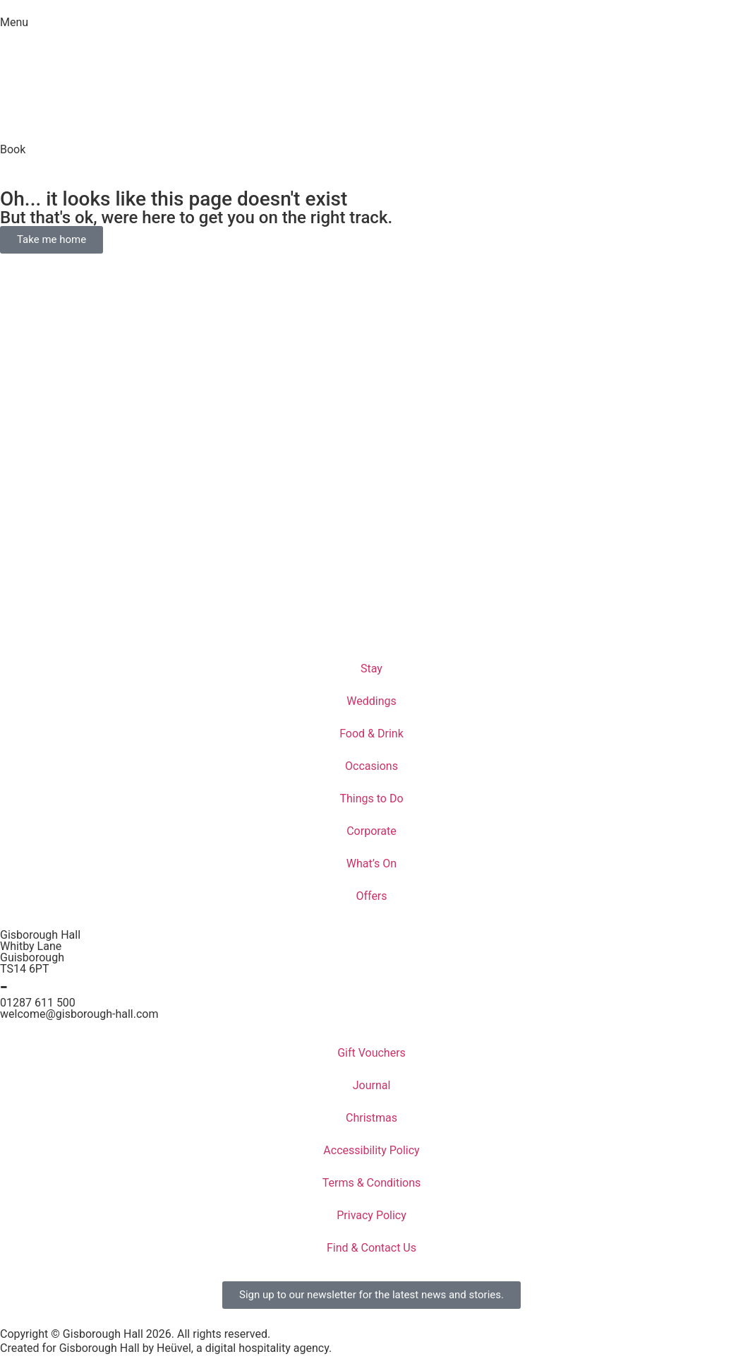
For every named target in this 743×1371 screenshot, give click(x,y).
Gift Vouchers (371, 1053)
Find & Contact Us (371, 1247)
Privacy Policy (371, 1215)
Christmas (371, 1117)
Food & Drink (371, 733)
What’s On (371, 863)
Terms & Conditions (371, 1182)
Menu (14, 22)
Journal (372, 1085)
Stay (371, 668)
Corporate (371, 831)
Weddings (371, 701)
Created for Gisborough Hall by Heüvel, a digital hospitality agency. (166, 1348)
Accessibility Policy (371, 1150)
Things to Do (371, 798)
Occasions (371, 766)
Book (12, 149)
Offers (371, 896)
